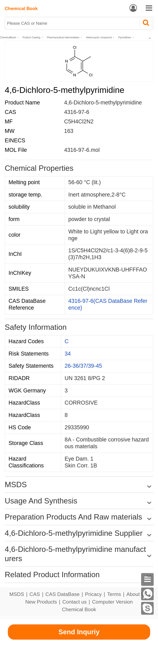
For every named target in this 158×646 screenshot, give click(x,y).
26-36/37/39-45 (83, 366)
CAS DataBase (62, 594)
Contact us (74, 602)
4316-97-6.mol (82, 150)
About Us (136, 594)
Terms (114, 594)
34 (68, 354)
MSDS (16, 594)
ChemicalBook (8, 37)
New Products (41, 602)
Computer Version (112, 602)
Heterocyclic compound (99, 37)
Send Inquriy (79, 632)
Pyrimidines (124, 37)
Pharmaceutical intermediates (63, 37)
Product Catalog (31, 37)
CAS (34, 594)
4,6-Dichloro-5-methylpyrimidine (103, 102)
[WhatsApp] (147, 593)
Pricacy (93, 594)
